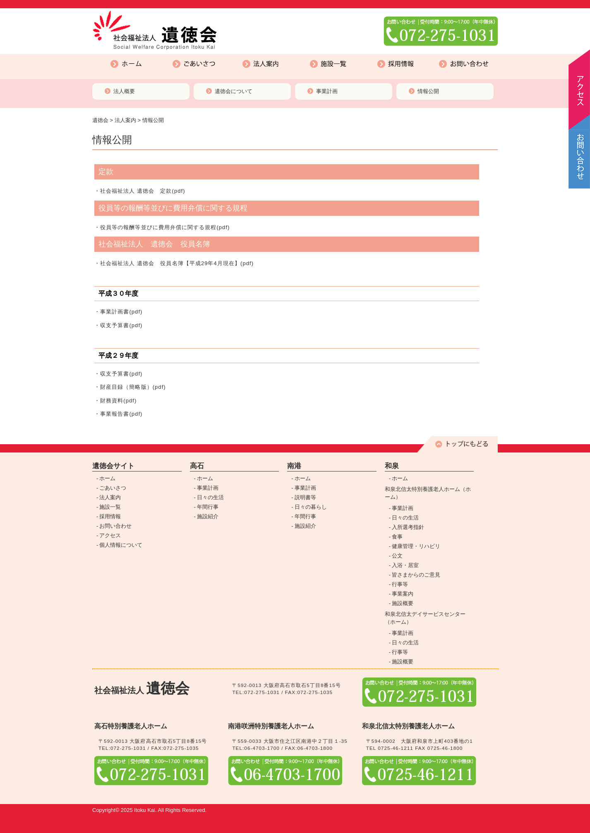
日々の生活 (210, 497)
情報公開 (428, 91)
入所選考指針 (408, 527)
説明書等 (305, 497)
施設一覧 (300, 56)
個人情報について (120, 545)
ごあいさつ (166, 56)
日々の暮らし (311, 507)
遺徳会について (233, 91)
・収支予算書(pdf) (118, 325)
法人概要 (124, 91)
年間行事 (207, 507)
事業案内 (402, 594)
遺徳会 (100, 120)
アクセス (110, 535)
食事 (397, 537)
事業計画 (327, 91)
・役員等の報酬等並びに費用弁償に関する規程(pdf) (162, 227)
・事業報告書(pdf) (118, 414)
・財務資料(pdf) (115, 400)
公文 (397, 556)
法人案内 (232, 56)
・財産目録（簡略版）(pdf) (130, 387)
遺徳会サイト (113, 466)
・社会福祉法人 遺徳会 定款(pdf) (139, 191)
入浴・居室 (405, 565)
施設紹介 (207, 516)
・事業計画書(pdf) (118, 312)
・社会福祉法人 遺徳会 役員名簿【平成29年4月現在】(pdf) (174, 263)
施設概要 (402, 603)
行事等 (400, 584)
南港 (294, 466)
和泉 (392, 466)
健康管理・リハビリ (416, 546)
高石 (197, 466)
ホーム (96, 56)
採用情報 (367, 56)
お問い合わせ (436, 56)
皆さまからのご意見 (416, 575)
